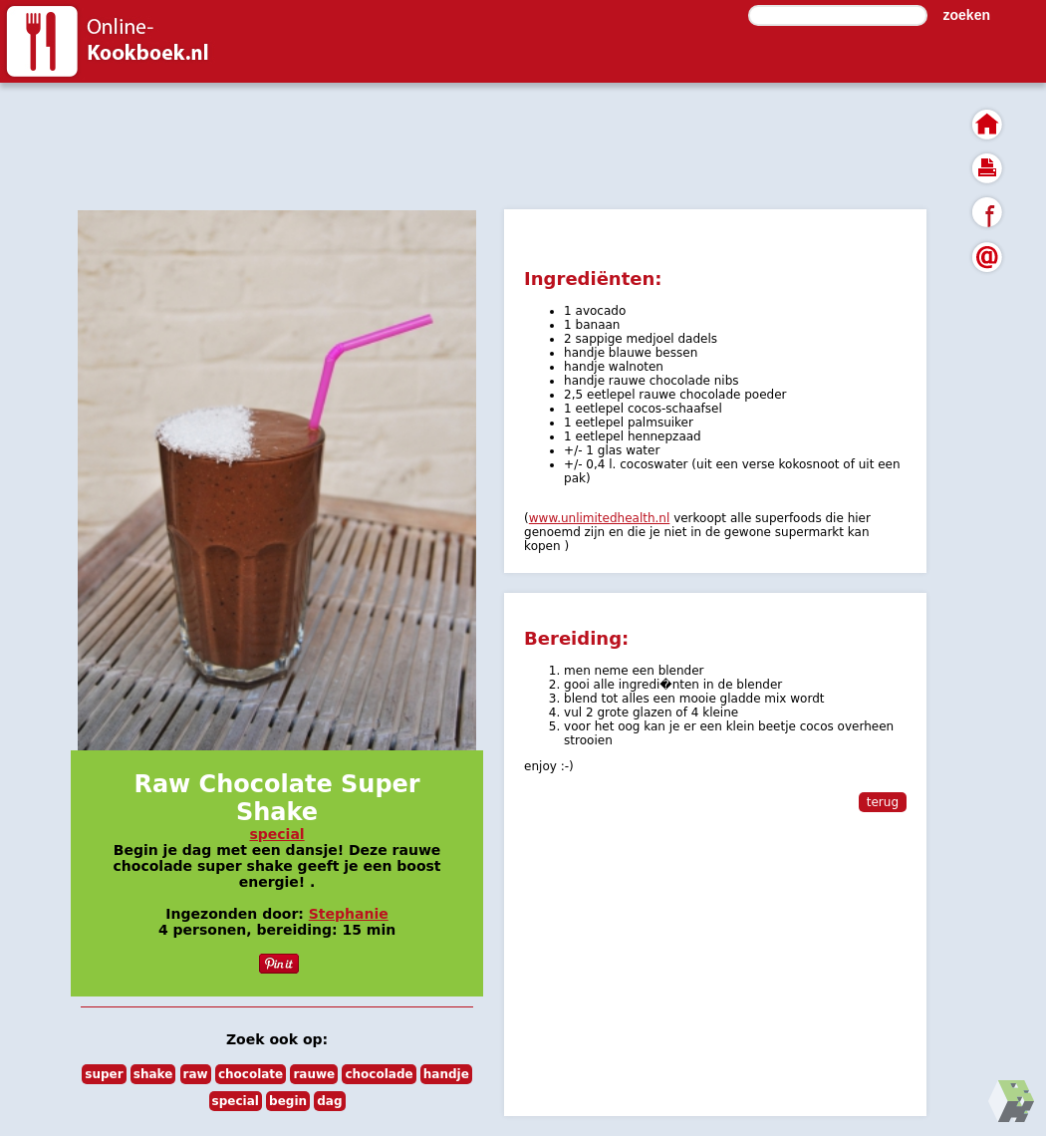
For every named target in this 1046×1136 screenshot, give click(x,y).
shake (153, 1074)
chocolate (250, 1074)
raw (195, 1074)
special (276, 834)
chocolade (378, 1074)
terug (883, 802)
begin (288, 1101)
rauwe (314, 1074)
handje (446, 1074)
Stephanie (349, 914)
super (104, 1074)
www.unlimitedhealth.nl (599, 518)
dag (329, 1101)
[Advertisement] (498, 144)
